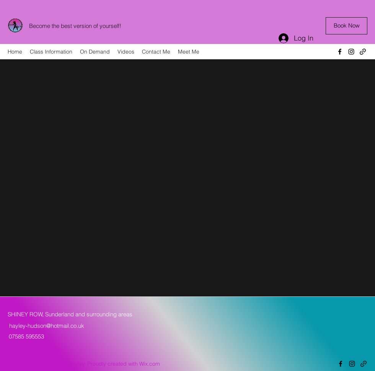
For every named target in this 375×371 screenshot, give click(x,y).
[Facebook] (340, 51)
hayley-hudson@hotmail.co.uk (46, 325)
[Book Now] (346, 25)
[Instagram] (351, 51)
